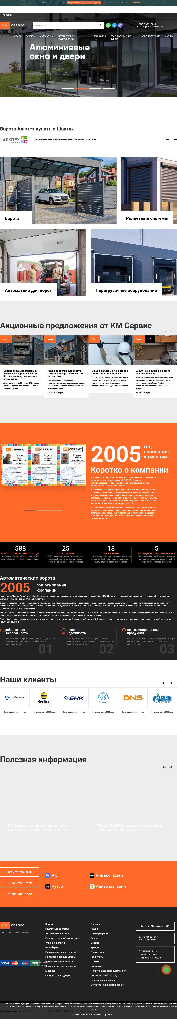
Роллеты (30, 36)
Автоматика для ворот (28, 290)
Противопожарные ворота (121, 37)
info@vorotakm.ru (19, 872)
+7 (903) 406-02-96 (19, 894)
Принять (108, 1014)
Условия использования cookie (86, 1014)
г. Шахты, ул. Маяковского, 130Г (150, 27)
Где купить (108, 10)
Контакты (7, 15)
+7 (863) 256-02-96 (146, 23)
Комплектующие (151, 36)
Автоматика (46, 36)
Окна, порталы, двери (57, 975)
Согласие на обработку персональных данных (104, 978)
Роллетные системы (147, 218)
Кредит (76, 10)
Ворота (17, 36)
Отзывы (122, 10)
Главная (3, 10)
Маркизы (170, 36)
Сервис (63, 10)
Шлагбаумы (99, 36)
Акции (17, 10)
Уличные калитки (55, 942)
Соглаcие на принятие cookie (107, 984)
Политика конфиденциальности (109, 970)
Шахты (173, 10)
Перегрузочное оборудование (66, 37)
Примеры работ (33, 10)
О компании (90, 10)
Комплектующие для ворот (61, 966)
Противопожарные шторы (60, 956)
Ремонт (50, 10)
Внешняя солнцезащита (59, 961)
